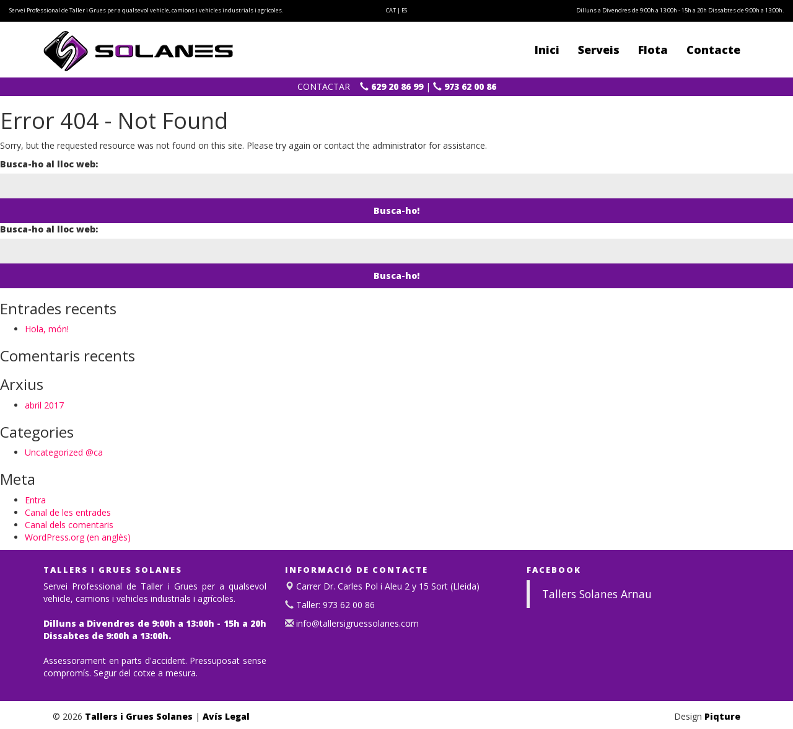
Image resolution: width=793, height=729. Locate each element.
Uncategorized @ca (64, 452)
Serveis (599, 49)
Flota (653, 49)
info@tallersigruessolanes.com (356, 623)
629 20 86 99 (391, 86)
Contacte (713, 49)
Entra (35, 500)
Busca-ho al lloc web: (49, 164)
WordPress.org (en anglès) (78, 537)
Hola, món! (47, 329)
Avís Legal (226, 716)
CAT (391, 10)
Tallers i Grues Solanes (139, 716)
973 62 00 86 (464, 86)
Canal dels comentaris (69, 525)
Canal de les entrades (68, 512)
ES (404, 10)
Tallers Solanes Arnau (597, 593)
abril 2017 (44, 405)
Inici (547, 49)
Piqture (722, 716)
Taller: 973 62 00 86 (334, 605)
